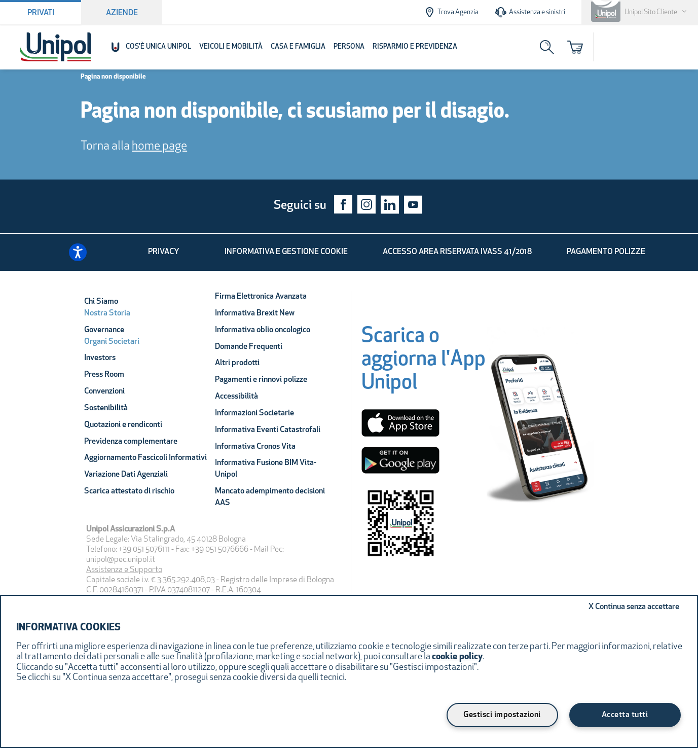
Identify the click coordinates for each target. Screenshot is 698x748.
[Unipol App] (540, 426)
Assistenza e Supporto (124, 570)
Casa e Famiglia (298, 47)
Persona (349, 47)
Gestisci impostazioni (502, 715)
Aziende (122, 13)
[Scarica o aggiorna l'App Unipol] (423, 363)
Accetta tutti (625, 715)
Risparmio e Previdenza (415, 47)
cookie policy (457, 657)
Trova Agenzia (451, 12)
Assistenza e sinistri (530, 12)
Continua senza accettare (634, 607)
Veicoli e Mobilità (231, 47)
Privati (40, 13)
